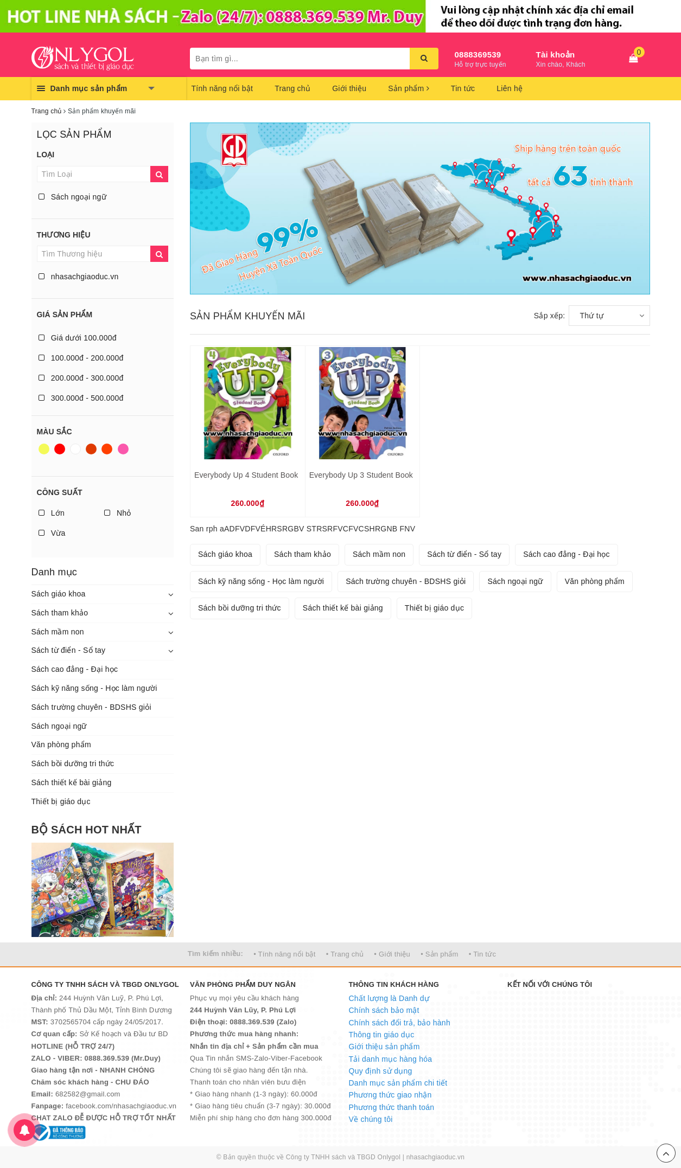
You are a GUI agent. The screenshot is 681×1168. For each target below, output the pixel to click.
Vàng (44, 449)
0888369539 (478, 54)
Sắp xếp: (549, 315)
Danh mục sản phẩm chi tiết (398, 1083)
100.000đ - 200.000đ (81, 358)
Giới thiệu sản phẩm (384, 1046)
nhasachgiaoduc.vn (79, 276)
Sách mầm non (57, 631)
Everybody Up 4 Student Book (246, 475)
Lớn (52, 513)
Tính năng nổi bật (222, 88)
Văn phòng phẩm (61, 744)
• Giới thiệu (392, 954)
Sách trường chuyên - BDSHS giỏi (91, 707)
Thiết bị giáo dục (61, 801)
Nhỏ (117, 513)
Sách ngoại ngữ (72, 196)
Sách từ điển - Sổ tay (68, 650)
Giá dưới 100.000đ (78, 337)
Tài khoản (555, 54)
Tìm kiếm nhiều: (215, 953)
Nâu (91, 449)
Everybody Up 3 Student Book (361, 475)
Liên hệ (510, 88)
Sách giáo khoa (58, 593)
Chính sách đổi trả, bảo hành (399, 1022)
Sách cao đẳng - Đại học (74, 669)
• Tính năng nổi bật (284, 954)
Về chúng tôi (371, 1119)
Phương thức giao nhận (390, 1094)
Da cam (106, 449)
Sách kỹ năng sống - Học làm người (94, 688)
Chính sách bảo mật (384, 1010)
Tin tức (463, 88)
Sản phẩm (408, 88)
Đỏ (59, 449)
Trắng (75, 449)
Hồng (123, 449)
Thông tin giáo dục (382, 1034)
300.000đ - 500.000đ (81, 398)
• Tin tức (482, 954)
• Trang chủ (345, 954)
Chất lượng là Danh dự (389, 998)
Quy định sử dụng (380, 1071)
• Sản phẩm (439, 954)
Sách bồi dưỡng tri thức (72, 763)
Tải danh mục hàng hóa (390, 1059)
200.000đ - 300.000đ (81, 378)
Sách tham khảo (59, 612)
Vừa (52, 533)
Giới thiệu (349, 88)
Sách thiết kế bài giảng (71, 782)
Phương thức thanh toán (392, 1107)
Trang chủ (292, 88)
